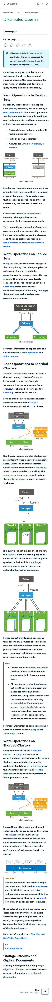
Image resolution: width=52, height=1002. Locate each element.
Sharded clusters (12, 373)
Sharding (8, 392)
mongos (35, 729)
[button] (26, 168)
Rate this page (9, 40)
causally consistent (30, 213)
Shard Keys (9, 733)
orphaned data (18, 703)
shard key (41, 467)
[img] (5, 45)
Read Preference (12, 242)
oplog (9, 278)
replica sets (12, 263)
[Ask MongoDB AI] (42, 4)
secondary (8, 286)
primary (13, 108)
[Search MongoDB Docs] (38, 4)
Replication (32, 352)
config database (16, 479)
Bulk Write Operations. (15, 938)
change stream (23, 969)
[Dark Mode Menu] (47, 4)
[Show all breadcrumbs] (19, 12)
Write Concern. (11, 356)
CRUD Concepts (31, 12)
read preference (11, 112)
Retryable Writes (14, 948)
